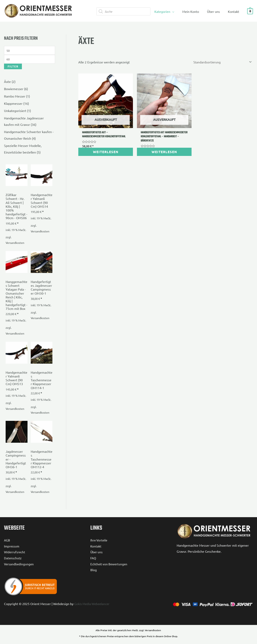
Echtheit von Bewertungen (109, 564)
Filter (13, 67)
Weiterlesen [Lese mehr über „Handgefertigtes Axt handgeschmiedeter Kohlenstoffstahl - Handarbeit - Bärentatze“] (143, 144)
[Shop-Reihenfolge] (221, 62)
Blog (93, 570)
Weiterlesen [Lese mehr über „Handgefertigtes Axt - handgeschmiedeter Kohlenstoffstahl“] (98, 144)
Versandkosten (15, 243)
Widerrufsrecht (15, 552)
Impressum (12, 546)
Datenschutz (13, 558)
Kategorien (168, 11)
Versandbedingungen (19, 564)
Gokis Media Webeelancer (92, 604)
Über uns (215, 11)
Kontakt (234, 11)
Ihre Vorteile (99, 540)
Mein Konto (194, 11)
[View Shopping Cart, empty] (250, 11)
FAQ (93, 558)
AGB (7, 540)
